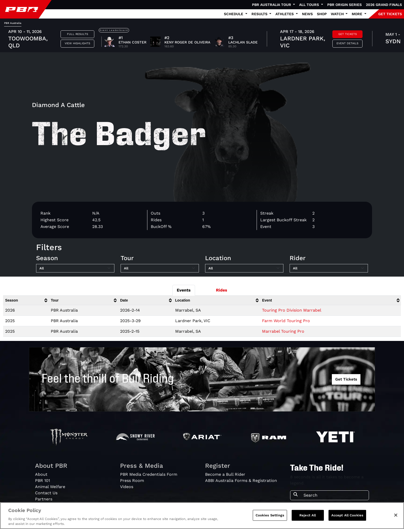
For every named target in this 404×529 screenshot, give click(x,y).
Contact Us (46, 492)
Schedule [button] (234, 14)
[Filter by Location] (244, 268)
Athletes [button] (285, 14)
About (41, 474)
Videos (126, 486)
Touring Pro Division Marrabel (291, 310)
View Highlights (77, 43)
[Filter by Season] (75, 268)
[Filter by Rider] (329, 268)
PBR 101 (42, 480)
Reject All (307, 515)
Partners (43, 499)
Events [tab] (184, 290)
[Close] (395, 515)
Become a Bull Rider (225, 474)
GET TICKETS (390, 14)
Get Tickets (347, 34)
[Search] (334, 495)
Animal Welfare (50, 486)
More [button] (357, 14)
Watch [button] (338, 14)
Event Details (347, 43)
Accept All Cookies (347, 515)
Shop (322, 14)
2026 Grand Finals (384, 5)
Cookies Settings (270, 515)
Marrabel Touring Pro (283, 331)
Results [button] (259, 14)
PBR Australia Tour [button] (272, 5)
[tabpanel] (202, 39)
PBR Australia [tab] (12, 23)
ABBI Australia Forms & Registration (241, 480)
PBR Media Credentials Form (148, 474)
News (307, 14)
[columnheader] (26, 300)
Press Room (132, 480)
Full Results (77, 34)
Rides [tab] (221, 290)
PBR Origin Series (344, 5)
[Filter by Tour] (160, 268)
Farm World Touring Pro (286, 320)
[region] (202, 515)
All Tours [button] (309, 5)
